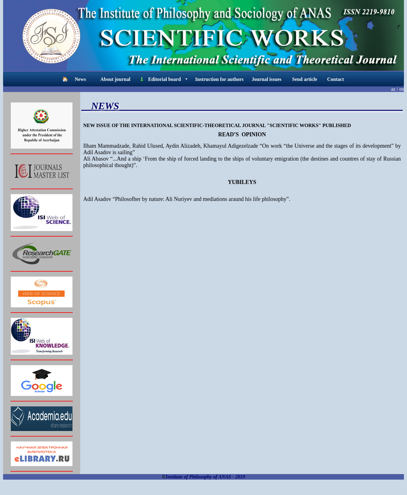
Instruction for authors (219, 79)
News (80, 79)
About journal (115, 79)
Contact (335, 79)
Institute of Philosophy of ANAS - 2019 (205, 476)
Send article (304, 79)
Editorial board (164, 79)
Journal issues (266, 79)
